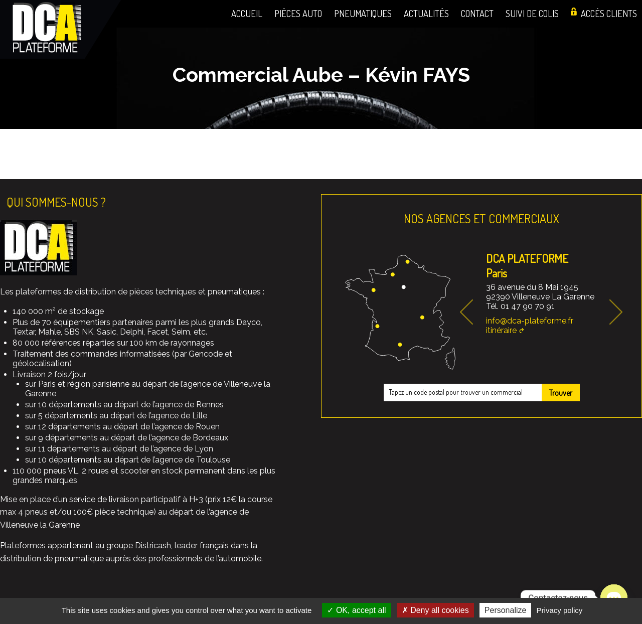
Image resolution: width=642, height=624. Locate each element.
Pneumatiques (363, 13)
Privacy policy (560, 610)
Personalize (506, 610)
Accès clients (609, 13)
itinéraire (501, 330)
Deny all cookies (435, 610)
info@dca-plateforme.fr (529, 321)
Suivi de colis (532, 13)
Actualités (426, 13)
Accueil (246, 13)
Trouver (560, 393)
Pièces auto (298, 13)
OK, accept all (356, 610)
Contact (477, 13)
